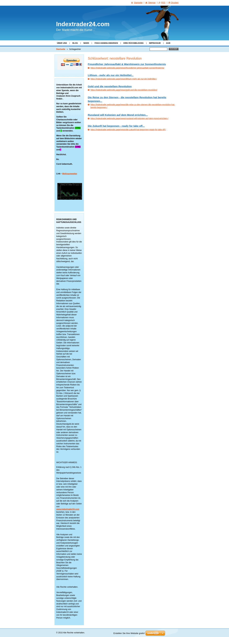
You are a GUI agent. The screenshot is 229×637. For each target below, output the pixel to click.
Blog (75, 43)
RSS (163, 3)
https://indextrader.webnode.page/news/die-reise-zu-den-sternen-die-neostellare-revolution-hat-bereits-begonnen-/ (133, 106)
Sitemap (151, 3)
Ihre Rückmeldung (133, 43)
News (86, 43)
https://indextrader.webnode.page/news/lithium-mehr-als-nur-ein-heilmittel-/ (124, 79)
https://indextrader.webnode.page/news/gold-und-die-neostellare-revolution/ (124, 90)
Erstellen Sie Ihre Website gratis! (129, 633)
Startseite (60, 49)
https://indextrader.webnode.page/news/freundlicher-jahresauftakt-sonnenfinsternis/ (127, 68)
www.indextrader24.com (67, 509)
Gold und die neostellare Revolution (110, 86)
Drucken (175, 3)
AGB (168, 43)
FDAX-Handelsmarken (106, 43)
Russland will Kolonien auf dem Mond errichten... (118, 114)
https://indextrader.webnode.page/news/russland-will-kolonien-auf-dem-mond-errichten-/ (129, 118)
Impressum (155, 43)
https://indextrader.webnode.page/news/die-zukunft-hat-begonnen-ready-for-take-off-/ (128, 129)
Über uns (62, 43)
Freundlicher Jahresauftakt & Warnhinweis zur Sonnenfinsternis (127, 64)
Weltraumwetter (69, 174)
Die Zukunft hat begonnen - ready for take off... (116, 125)
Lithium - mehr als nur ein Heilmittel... (111, 75)
